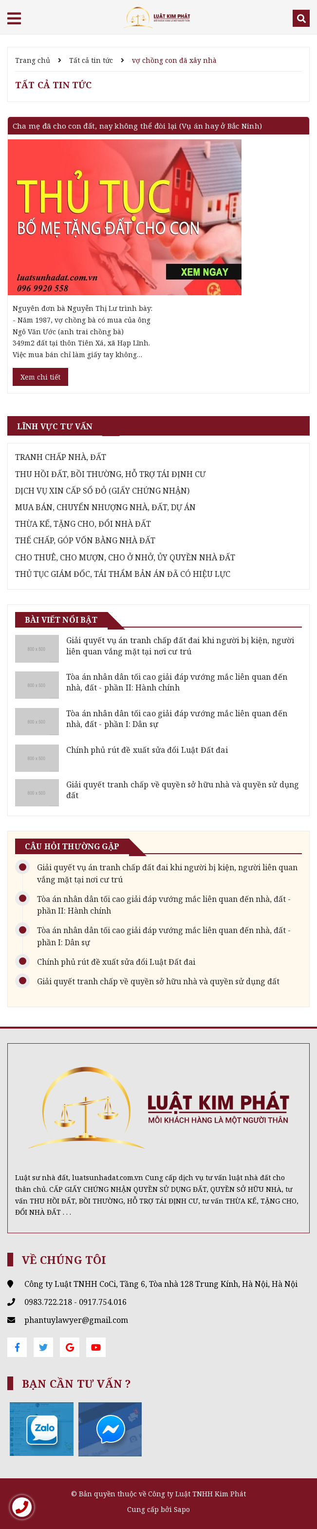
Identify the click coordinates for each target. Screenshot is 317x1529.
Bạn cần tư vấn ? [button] (76, 1383)
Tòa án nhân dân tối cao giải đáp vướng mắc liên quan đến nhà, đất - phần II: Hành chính (176, 682)
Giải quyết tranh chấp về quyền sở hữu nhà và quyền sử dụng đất (158, 981)
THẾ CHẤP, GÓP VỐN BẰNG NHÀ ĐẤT (85, 540)
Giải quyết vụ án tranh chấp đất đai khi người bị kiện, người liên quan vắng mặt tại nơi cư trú (180, 645)
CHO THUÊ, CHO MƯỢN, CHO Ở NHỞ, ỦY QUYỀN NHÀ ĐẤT (125, 557)
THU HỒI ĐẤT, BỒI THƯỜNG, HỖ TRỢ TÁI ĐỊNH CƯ (110, 474)
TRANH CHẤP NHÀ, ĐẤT (60, 457)
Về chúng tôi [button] (64, 1259)
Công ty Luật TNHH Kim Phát (197, 1493)
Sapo (182, 1509)
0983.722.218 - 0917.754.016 (75, 1302)
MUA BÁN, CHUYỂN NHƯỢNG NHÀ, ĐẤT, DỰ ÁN (105, 507)
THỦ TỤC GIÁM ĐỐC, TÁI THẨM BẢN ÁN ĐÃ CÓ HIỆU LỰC (122, 574)
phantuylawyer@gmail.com (76, 1320)
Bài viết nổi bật (61, 619)
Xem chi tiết (40, 377)
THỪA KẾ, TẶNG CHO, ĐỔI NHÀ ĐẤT (83, 523)
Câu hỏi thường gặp (72, 846)
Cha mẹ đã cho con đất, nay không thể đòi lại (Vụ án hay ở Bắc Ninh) (137, 126)
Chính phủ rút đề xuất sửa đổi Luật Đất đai (147, 750)
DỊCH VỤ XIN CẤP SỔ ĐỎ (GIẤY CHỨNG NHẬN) (102, 490)
